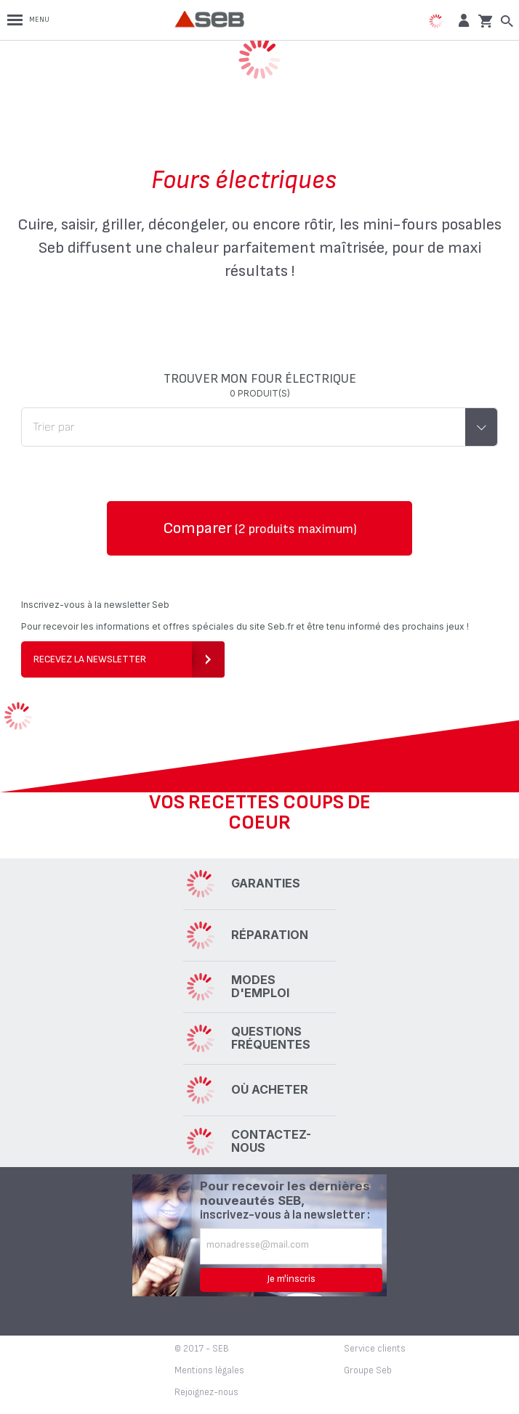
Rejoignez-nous (206, 1392)
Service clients (375, 1348)
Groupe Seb (368, 1370)
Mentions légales (209, 1370)
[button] (462, 20)
